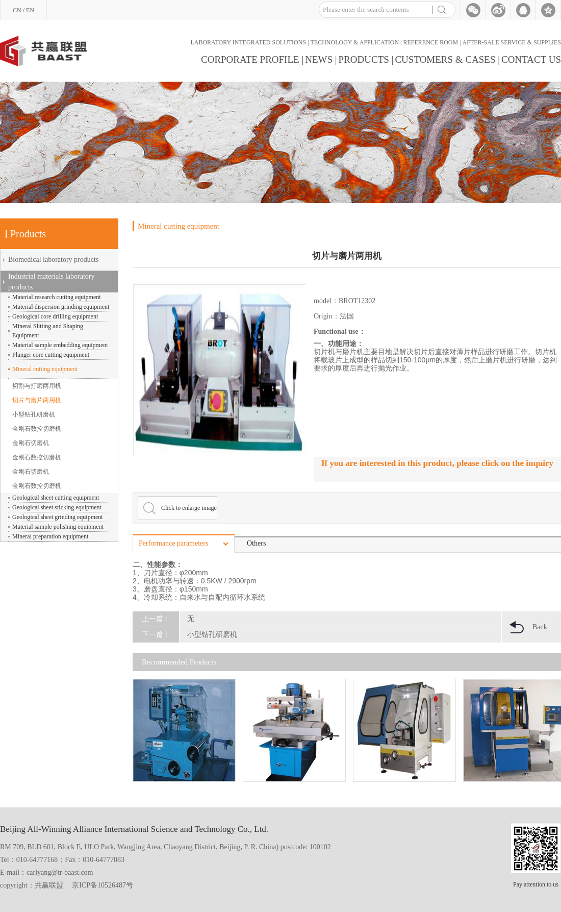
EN (30, 10)
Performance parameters (173, 543)
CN (17, 10)
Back (539, 627)
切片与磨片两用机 (36, 400)
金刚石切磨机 (30, 443)
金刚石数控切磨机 (36, 428)
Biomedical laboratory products (53, 259)
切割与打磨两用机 (36, 385)
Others (256, 543)
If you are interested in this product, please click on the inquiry (437, 463)
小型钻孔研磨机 (33, 414)
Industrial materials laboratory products (51, 282)
